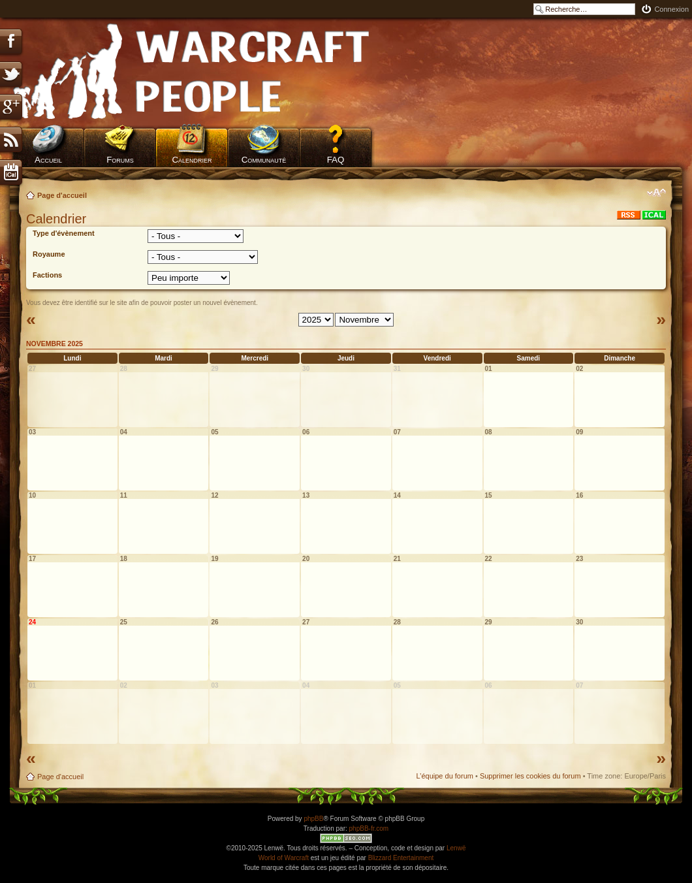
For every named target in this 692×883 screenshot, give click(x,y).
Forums (120, 160)
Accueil (48, 160)
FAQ (336, 160)
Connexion (671, 9)
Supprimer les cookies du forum (530, 776)
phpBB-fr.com (369, 828)
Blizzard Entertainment (401, 857)
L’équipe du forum (444, 776)
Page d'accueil (62, 195)
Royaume (49, 254)
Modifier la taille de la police (656, 193)
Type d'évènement (64, 233)
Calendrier (192, 160)
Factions (47, 275)
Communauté (264, 160)
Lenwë (456, 848)
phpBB (313, 818)
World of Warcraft (284, 857)
